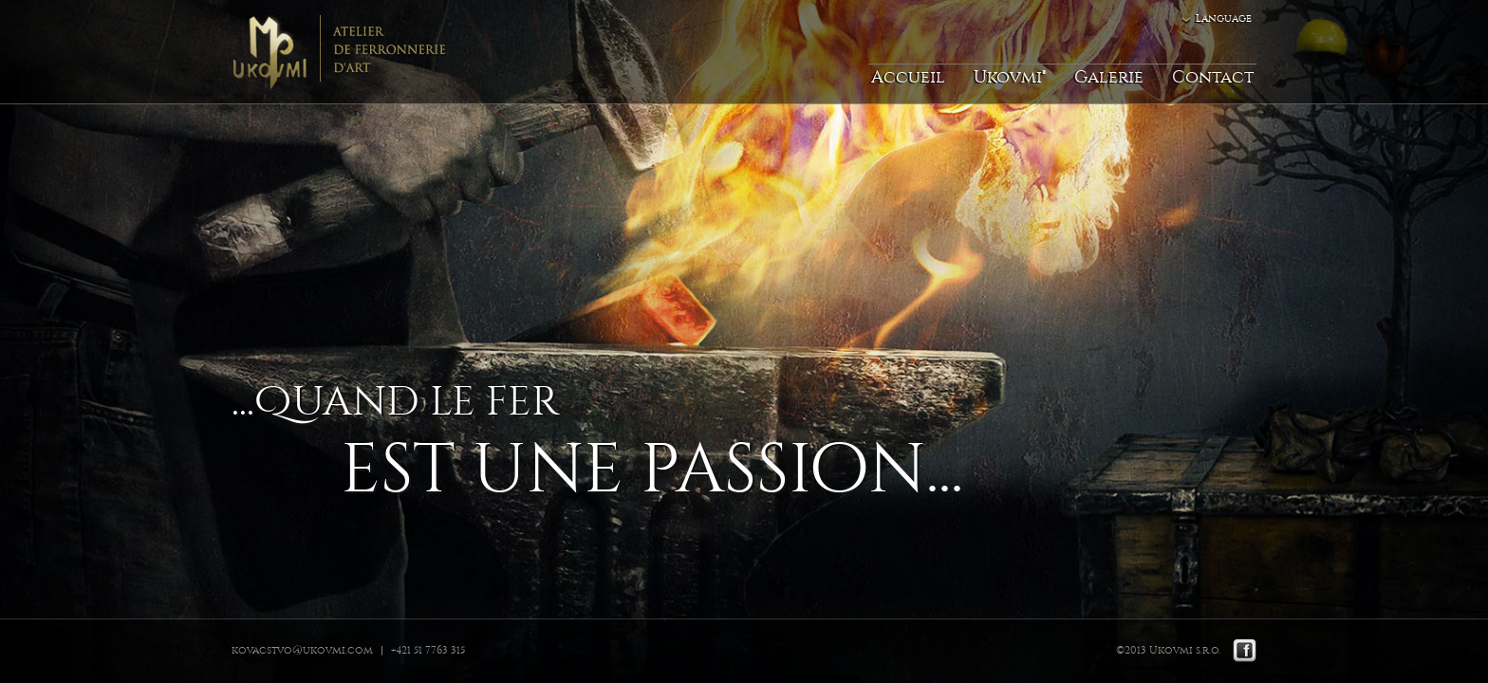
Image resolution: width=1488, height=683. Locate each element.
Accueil (908, 77)
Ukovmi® (1010, 77)
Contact (1213, 77)
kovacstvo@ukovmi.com (302, 650)
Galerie (1109, 77)
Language (1224, 18)
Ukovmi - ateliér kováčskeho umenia (340, 52)
